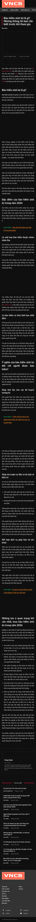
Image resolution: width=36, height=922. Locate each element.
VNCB (4, 81)
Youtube (25, 913)
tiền (16, 74)
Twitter (7, 913)
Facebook (8, 910)
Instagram (25, 910)
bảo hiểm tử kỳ (7, 305)
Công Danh (8, 760)
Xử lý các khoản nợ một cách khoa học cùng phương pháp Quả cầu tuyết (16, 824)
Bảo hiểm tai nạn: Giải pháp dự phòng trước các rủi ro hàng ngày (15, 859)
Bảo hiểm (4, 28)
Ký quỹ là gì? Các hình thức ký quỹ (14, 788)
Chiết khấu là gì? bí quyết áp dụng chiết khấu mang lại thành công (16, 796)
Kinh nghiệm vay (8, 791)
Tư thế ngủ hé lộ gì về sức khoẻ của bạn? (16, 842)
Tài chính (6, 800)
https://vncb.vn (7, 762)
